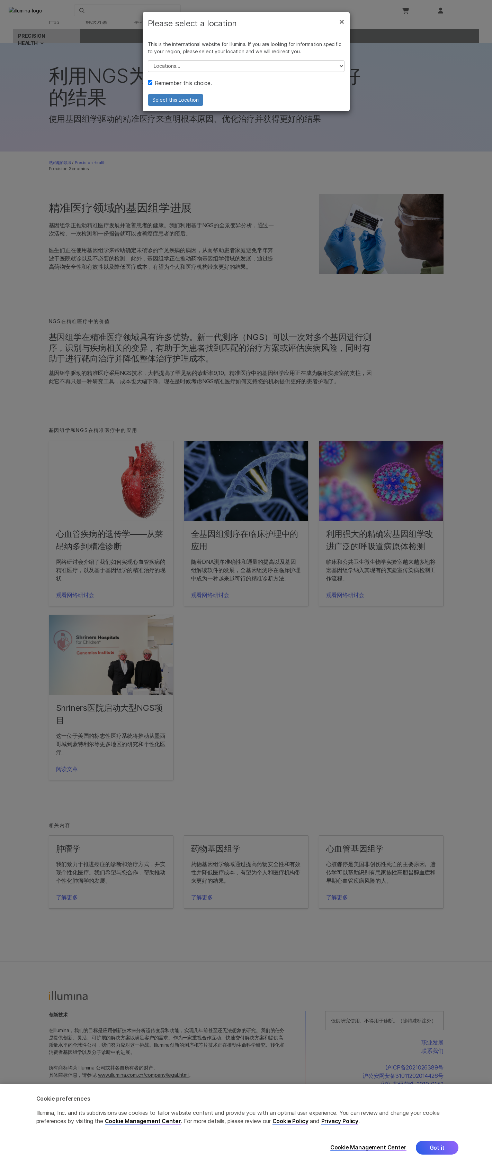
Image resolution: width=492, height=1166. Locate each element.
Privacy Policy (340, 1121)
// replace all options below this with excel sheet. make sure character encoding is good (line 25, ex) (246, 75)
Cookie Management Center (143, 1121)
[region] (246, 1125)
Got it (437, 1147)
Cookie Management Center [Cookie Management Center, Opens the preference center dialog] (368, 1147)
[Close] (342, 30)
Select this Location (175, 109)
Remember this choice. (180, 92)
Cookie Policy (290, 1121)
